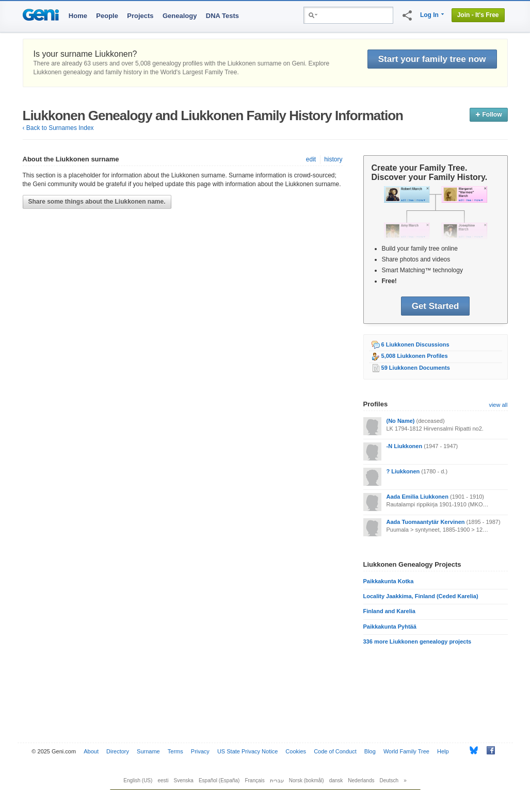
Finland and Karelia (389, 611)
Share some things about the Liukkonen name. (97, 201)
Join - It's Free (478, 15)
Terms (175, 751)
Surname (148, 751)
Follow (488, 114)
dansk (336, 780)
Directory (117, 751)
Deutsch (389, 780)
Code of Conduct (335, 751)
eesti (162, 780)
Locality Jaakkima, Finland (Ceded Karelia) (420, 596)
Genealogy (180, 16)
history (333, 159)
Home (78, 16)
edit (311, 159)
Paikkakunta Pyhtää (389, 626)
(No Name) (401, 421)
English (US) (137, 780)
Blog (370, 751)
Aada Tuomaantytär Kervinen (426, 522)
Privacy (200, 751)
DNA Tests (222, 16)
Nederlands (361, 780)
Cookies (295, 751)
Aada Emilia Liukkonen (417, 496)
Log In (429, 15)
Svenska (184, 780)
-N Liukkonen (405, 446)
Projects (140, 16)
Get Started (435, 306)
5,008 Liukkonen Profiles (414, 356)
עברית (277, 780)
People (107, 16)
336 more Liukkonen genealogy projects (417, 641)
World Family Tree (406, 751)
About (91, 751)
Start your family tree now (432, 59)
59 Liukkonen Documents (415, 368)
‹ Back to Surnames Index (58, 127)
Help (443, 751)
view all (498, 405)
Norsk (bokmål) (306, 780)
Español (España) (219, 780)
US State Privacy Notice (247, 751)
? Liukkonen (403, 471)
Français (254, 780)
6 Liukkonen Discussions (415, 344)
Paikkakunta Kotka (388, 581)
